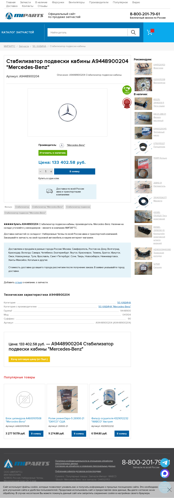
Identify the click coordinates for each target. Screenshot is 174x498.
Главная (10, 2)
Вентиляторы (76, 2)
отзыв (18, 282)
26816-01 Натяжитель (159, 184)
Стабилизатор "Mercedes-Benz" (47, 207)
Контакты (27, 6)
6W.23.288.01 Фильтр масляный (159, 117)
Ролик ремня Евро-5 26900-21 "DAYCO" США (66, 420)
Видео (136, 2)
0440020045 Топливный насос (159, 132)
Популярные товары (76, 476)
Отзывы (42, 6)
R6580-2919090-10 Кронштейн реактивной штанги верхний (159, 235)
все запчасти (89, 480)
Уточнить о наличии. (53, 153)
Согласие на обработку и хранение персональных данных (85, 466)
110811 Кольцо (160, 158)
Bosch (59, 480)
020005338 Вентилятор (159, 81)
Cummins (59, 476)
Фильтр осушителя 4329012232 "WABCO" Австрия (109, 420)
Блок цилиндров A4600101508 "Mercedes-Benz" (23, 420)
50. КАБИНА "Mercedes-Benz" (114, 306)
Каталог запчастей (18, 32)
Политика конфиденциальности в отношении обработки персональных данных (84, 462)
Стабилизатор (22, 207)
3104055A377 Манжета (160, 199)
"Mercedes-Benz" (76, 145)
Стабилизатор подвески (78, 207)
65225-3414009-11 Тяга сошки (159, 102)
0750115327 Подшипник (159, 145)
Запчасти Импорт (98, 476)
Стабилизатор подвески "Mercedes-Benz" (25, 213)
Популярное (120, 2)
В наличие (41, 2)
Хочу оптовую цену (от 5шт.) (29, 359)
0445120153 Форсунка (159, 66)
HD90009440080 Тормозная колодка (162, 252)
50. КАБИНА (124, 302)
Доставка (11, 6)
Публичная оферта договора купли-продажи (78, 471)
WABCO (112, 476)
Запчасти (25, 2)
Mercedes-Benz (72, 480)
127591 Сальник (157, 266)
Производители (98, 2)
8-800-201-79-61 (145, 14)
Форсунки (58, 2)
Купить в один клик (48, 178)
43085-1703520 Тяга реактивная (160, 215)
